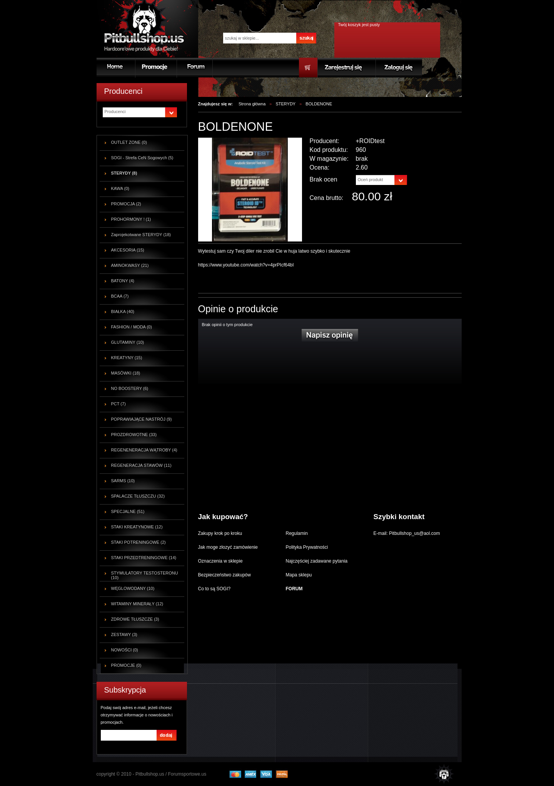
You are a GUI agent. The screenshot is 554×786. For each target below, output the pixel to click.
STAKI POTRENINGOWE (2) (138, 542)
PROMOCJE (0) (126, 665)
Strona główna (252, 104)
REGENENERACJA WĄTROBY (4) (144, 450)
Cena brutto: (327, 198)
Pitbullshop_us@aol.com (414, 533)
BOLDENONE (318, 104)
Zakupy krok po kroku (220, 533)
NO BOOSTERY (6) (130, 388)
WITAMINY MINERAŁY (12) (137, 603)
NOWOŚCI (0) (124, 650)
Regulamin (297, 533)
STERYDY (285, 104)
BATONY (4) (123, 280)
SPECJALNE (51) (128, 511)
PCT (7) (118, 403)
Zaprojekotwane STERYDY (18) (141, 234)
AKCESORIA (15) (127, 250)
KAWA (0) (120, 188)
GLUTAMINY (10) (127, 342)
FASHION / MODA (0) (131, 327)
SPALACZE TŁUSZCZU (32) (138, 496)
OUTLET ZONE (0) (129, 142)
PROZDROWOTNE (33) (134, 434)
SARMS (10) (123, 480)
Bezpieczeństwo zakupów (224, 575)
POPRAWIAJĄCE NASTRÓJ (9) (141, 419)
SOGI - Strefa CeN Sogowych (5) (142, 157)
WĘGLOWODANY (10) (133, 588)
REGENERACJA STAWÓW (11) (141, 465)
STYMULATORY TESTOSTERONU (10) (144, 575)
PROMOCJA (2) (126, 203)
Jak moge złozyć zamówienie (228, 547)
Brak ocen (323, 179)
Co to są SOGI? (214, 588)
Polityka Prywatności (307, 547)
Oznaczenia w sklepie (220, 561)
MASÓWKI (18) (125, 373)
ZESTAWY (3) (124, 634)
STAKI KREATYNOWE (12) (137, 527)
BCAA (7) (120, 296)
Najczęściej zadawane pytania (317, 561)
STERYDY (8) (124, 173)
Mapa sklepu (299, 575)
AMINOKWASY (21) (130, 265)
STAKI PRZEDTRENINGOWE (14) (144, 557)
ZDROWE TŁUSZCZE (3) (135, 619)
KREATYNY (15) (126, 357)
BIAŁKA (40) (123, 311)
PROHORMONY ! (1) (131, 219)
